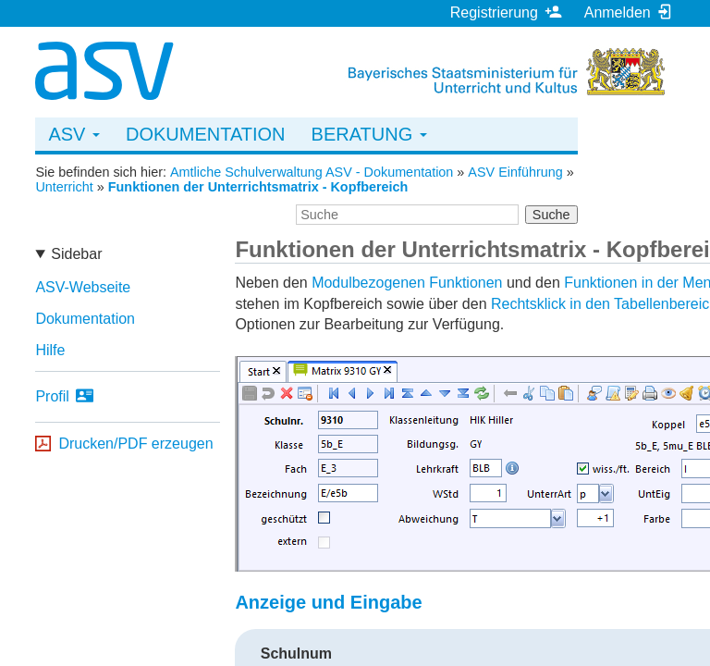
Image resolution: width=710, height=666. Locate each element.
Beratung (369, 134)
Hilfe (50, 350)
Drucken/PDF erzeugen (135, 443)
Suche (551, 214)
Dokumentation (206, 134)
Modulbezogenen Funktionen (407, 282)
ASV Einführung (515, 172)
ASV (74, 134)
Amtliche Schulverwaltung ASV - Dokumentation (311, 172)
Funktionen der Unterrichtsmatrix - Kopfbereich (258, 186)
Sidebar (76, 254)
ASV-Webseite (82, 287)
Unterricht (63, 186)
